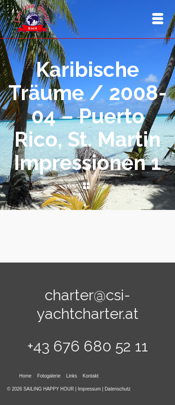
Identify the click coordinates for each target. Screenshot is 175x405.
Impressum (89, 389)
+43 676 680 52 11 (87, 346)
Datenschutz (118, 389)
